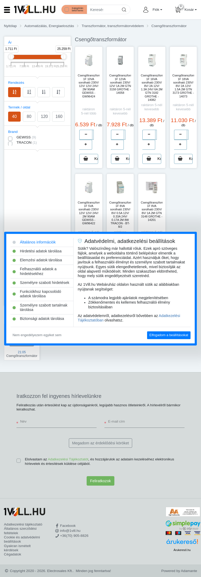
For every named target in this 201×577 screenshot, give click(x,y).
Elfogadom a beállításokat (168, 335)
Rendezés (16, 83)
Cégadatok (12, 554)
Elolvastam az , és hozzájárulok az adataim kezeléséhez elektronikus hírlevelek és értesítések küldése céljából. (99, 461)
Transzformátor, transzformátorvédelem (113, 26)
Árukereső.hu (182, 550)
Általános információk (34, 242)
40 (14, 116)
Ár (10, 42)
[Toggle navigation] (7, 9)
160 (59, 116)
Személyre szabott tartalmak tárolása (40, 307)
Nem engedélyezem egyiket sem (37, 335)
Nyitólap (10, 26)
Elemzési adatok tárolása (37, 260)
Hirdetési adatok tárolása (37, 251)
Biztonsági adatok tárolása (38, 319)
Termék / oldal (19, 107)
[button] (157, 10)
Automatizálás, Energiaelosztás (49, 26)
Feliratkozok (100, 481)
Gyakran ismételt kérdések (17, 548)
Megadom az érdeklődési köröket (100, 443)
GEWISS (26, 137)
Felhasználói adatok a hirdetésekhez (35, 271)
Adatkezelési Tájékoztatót (68, 459)
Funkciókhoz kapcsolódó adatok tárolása (37, 294)
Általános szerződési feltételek (20, 531)
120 (44, 116)
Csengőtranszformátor (169, 26)
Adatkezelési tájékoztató (23, 524)
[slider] (11, 56)
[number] (93, 135)
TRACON (26, 142)
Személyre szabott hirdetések (41, 282)
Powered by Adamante (179, 571)
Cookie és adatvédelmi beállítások (22, 539)
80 (29, 116)
